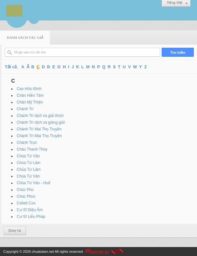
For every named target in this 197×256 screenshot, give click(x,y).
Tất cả (11, 66)
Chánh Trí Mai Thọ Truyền (39, 129)
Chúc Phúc (26, 196)
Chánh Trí (25, 109)
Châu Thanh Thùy (32, 149)
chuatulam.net (43, 251)
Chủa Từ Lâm (28, 169)
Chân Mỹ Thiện (30, 102)
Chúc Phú (25, 189)
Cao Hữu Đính (29, 89)
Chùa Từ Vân (28, 156)
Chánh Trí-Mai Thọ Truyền (39, 136)
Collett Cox (26, 203)
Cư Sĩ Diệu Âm (30, 210)
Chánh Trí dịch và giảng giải (41, 122)
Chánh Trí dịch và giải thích (40, 115)
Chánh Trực (27, 142)
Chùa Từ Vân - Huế (33, 183)
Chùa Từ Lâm (28, 163)
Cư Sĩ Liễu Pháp (31, 216)
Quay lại (14, 230)
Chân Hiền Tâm (30, 95)
